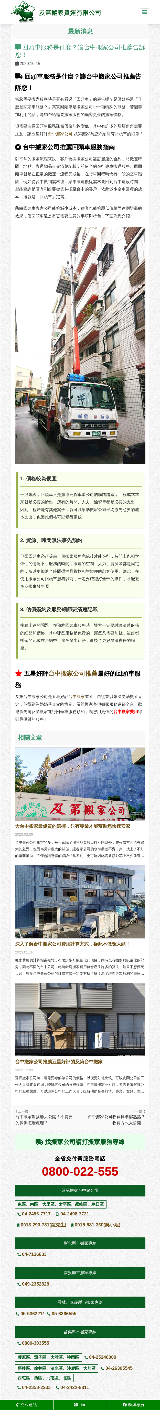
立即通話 (26, 1405)
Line (80, 1405)
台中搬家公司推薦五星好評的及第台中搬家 (59, 1061)
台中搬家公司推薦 (73, 673)
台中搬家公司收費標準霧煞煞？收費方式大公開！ (116, 1120)
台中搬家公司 (60, 134)
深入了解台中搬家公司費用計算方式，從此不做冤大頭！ (72, 944)
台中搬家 (76, 696)
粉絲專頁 (133, 1405)
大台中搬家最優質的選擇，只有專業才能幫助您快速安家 (72, 826)
